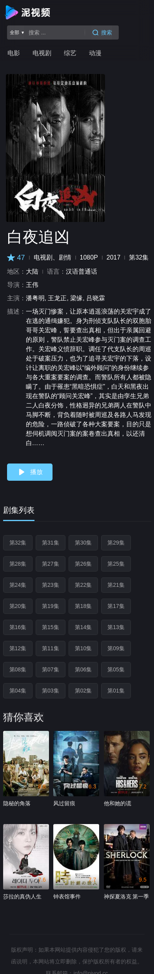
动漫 (95, 53)
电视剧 (42, 53)
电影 (13, 53)
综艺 (70, 53)
